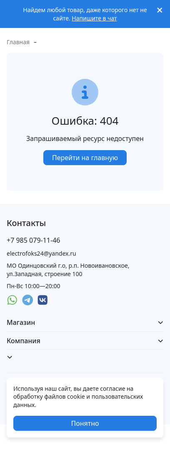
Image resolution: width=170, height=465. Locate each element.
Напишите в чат (94, 18)
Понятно (85, 423)
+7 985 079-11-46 (33, 240)
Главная (18, 42)
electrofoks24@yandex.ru (41, 253)
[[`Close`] (160, 10)
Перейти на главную (85, 157)
